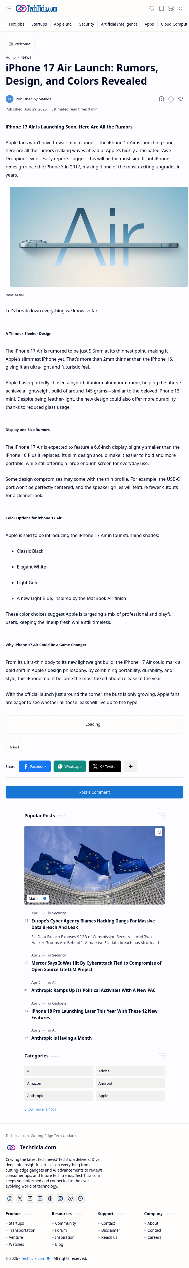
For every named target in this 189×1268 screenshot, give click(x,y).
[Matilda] (33, 98)
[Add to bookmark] (158, 832)
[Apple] (130, 1096)
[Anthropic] (58, 1096)
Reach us (109, 1237)
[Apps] (149, 24)
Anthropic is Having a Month (61, 1038)
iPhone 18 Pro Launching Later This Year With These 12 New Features (94, 1014)
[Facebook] (30, 1198)
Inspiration (65, 1237)
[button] (8, 8)
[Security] (87, 24)
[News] (14, 747)
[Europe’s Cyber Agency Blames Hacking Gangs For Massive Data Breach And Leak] (94, 865)
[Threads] (50, 1198)
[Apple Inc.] (63, 24)
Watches (16, 1244)
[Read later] (161, 99)
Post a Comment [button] (94, 792)
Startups (16, 1223)
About (152, 1223)
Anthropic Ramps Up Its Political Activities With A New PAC (93, 990)
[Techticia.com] (36, 8)
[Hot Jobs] (17, 24)
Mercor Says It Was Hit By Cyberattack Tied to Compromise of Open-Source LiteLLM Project (96, 966)
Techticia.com (35, 1258)
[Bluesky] (70, 1198)
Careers (154, 1237)
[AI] (54, 982)
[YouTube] (10, 1198)
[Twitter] (20, 1198)
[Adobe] (130, 1071)
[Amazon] (58, 1083)
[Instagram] (60, 1198)
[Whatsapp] (80, 1198)
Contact (108, 1223)
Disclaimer (110, 1230)
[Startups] (39, 24)
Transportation (22, 1230)
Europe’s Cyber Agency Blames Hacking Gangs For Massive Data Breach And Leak (93, 924)
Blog (59, 1244)
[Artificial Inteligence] (119, 24)
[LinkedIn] (40, 1198)
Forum (61, 1230)
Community (65, 1223)
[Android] (130, 1083)
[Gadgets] (59, 1003)
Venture (16, 1237)
